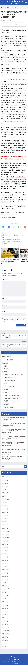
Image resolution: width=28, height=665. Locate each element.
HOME (14, 657)
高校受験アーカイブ (18, 235)
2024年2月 (5, 563)
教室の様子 (5, 363)
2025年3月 (5, 522)
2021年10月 (5, 634)
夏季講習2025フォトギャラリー (12, 401)
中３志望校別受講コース (10, 380)
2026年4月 (5, 480)
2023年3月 (5, 582)
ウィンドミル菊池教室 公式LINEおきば (14, 2)
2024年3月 (5, 560)
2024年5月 (5, 554)
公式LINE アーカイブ (6, 235)
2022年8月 (5, 602)
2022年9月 (5, 599)
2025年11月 (5, 496)
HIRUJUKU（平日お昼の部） (11, 386)
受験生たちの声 (6, 357)
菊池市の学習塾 (6, 241)
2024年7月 (5, 547)
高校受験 (4, 244)
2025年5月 (5, 515)
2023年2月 (5, 586)
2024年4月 (5, 557)
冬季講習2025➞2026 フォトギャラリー (14, 398)
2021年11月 (5, 631)
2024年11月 (5, 534)
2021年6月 (5, 647)
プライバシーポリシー (8, 407)
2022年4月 (5, 615)
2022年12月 (5, 589)
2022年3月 (5, 618)
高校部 (5, 383)
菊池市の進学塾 (16, 241)
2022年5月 (5, 611)
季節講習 (4, 392)
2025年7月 (5, 509)
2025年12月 (5, 493)
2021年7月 (5, 643)
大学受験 (18, 239)
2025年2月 (5, 525)
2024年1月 (5, 567)
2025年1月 (5, 528)
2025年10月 (5, 499)
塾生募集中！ (6, 372)
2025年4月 (5, 518)
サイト (3, 312)
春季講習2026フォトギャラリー (12, 395)
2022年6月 (5, 608)
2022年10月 (5, 595)
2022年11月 (5, 592)
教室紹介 (6, 366)
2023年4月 (5, 579)
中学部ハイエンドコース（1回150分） (13, 375)
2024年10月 (5, 538)
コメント (5, 280)
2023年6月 (5, 576)
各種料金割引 (6, 389)
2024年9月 (5, 541)
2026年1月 (5, 490)
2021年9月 (5, 637)
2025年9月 (5, 502)
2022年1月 (5, 624)
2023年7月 (5, 573)
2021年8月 (5, 640)
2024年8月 (5, 544)
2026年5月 (5, 477)
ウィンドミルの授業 (7, 360)
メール (4, 305)
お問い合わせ (6, 404)
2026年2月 (5, 486)
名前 (4, 299)
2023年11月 (5, 570)
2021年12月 (5, 627)
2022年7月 (5, 605)
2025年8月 (5, 506)
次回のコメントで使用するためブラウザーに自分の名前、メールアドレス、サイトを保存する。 (15, 319)
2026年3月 (5, 483)
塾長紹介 (6, 369)
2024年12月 (5, 531)
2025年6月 (5, 512)
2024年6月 (5, 550)
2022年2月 (5, 621)
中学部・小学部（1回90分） (11, 378)
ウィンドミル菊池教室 (8, 239)
